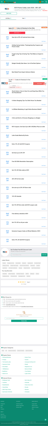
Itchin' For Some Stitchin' (24, 265)
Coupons (2, 409)
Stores (2, 405)
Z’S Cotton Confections (13, 268)
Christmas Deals (19, 403)
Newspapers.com (22, 276)
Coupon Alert (34, 403)
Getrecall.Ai (33, 265)
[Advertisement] (24, 23)
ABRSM (27, 273)
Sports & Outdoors (29, 350)
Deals (41, 1)
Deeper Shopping (12, 273)
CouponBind (23, 423)
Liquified (38, 265)
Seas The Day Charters (36, 268)
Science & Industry (20, 350)
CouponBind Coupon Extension (27, 306)
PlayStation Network (20, 273)
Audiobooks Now (6, 276)
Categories (3, 403)
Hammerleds (18, 263)
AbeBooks (32, 273)
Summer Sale (18, 407)
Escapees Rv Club (11, 263)
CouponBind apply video (10, 304)
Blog (1, 407)
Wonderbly (5, 273)
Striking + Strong (6, 265)
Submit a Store (35, 405)
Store (3, 350)
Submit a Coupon (35, 407)
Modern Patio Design (14, 265)
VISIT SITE (8, 13)
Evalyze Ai (24, 263)
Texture (37, 273)
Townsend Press (14, 276)
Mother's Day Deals (20, 405)
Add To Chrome (17, 32)
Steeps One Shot (27, 268)
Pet (6, 350)
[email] (29, 254)
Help (33, 409)
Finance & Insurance (12, 350)
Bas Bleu (28, 276)
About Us (2, 414)
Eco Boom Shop (37, 263)
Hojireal (4, 263)
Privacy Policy (3, 416)
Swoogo (20, 268)
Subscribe (44, 254)
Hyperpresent (30, 263)
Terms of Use (3, 417)
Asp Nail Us (5, 268)
